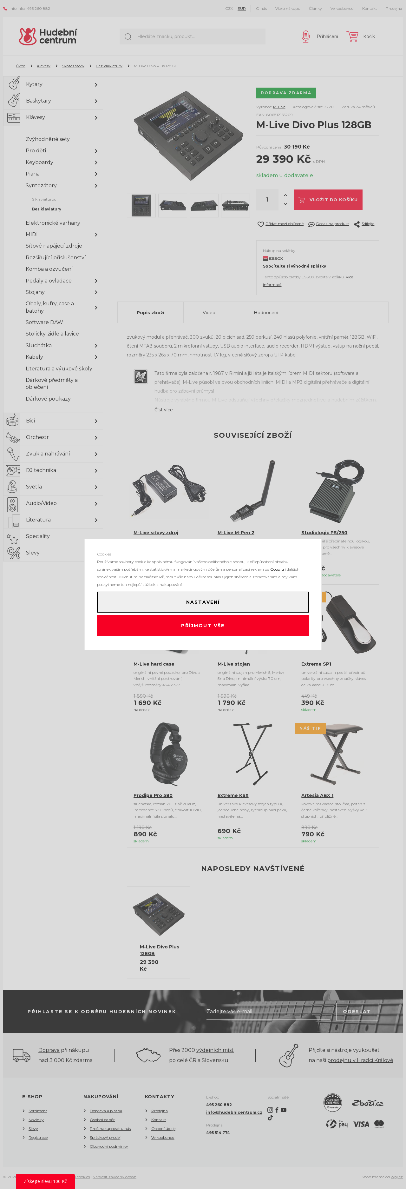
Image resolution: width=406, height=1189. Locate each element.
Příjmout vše (203, 626)
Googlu (277, 567)
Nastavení (203, 601)
